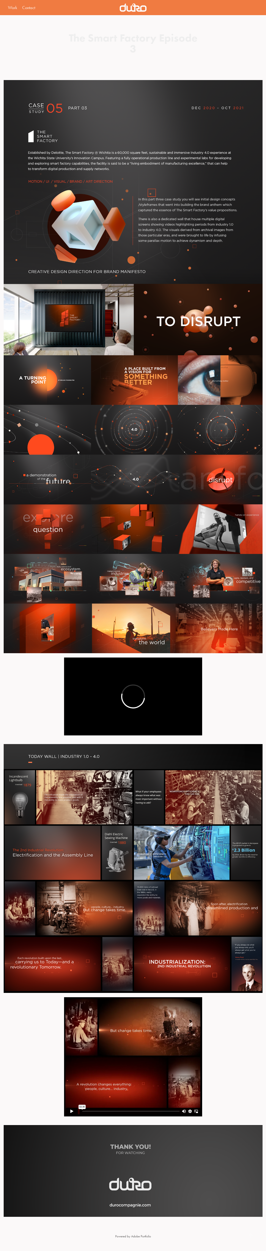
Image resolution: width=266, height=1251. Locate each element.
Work (12, 7)
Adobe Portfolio (141, 1236)
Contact (28, 7)
